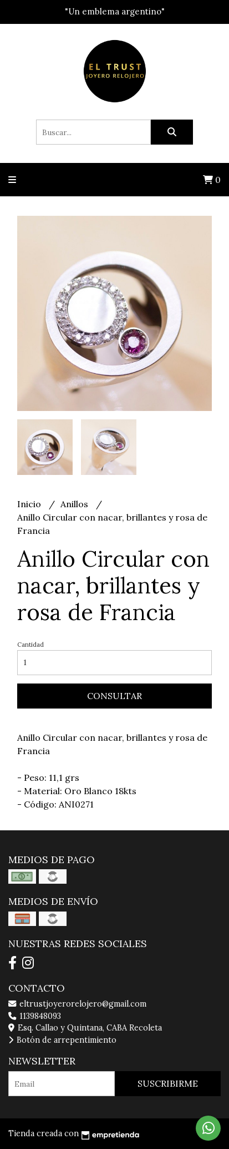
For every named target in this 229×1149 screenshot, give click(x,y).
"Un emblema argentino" (115, 11)
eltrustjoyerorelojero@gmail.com (77, 1004)
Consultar (114, 695)
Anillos (75, 503)
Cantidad (30, 644)
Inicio (30, 503)
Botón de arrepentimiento (62, 1040)
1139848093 (34, 1016)
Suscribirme (168, 1083)
